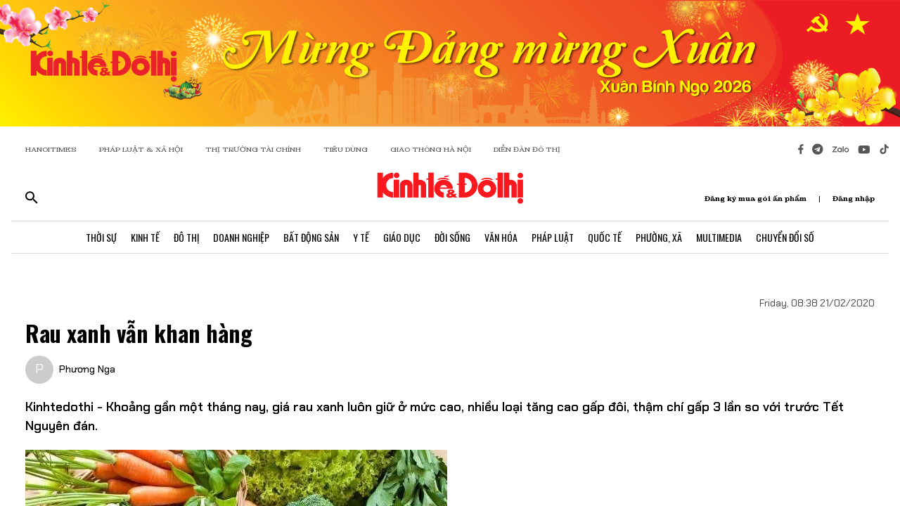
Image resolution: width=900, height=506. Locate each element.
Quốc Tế (605, 237)
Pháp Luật (553, 237)
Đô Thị (186, 237)
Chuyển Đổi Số (785, 237)
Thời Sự (101, 237)
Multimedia (719, 237)
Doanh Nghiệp (241, 237)
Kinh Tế (145, 237)
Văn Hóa (501, 237)
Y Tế (361, 237)
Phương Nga (87, 369)
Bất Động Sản (311, 237)
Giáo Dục (401, 237)
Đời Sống (452, 237)
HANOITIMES (51, 149)
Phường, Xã (659, 237)
